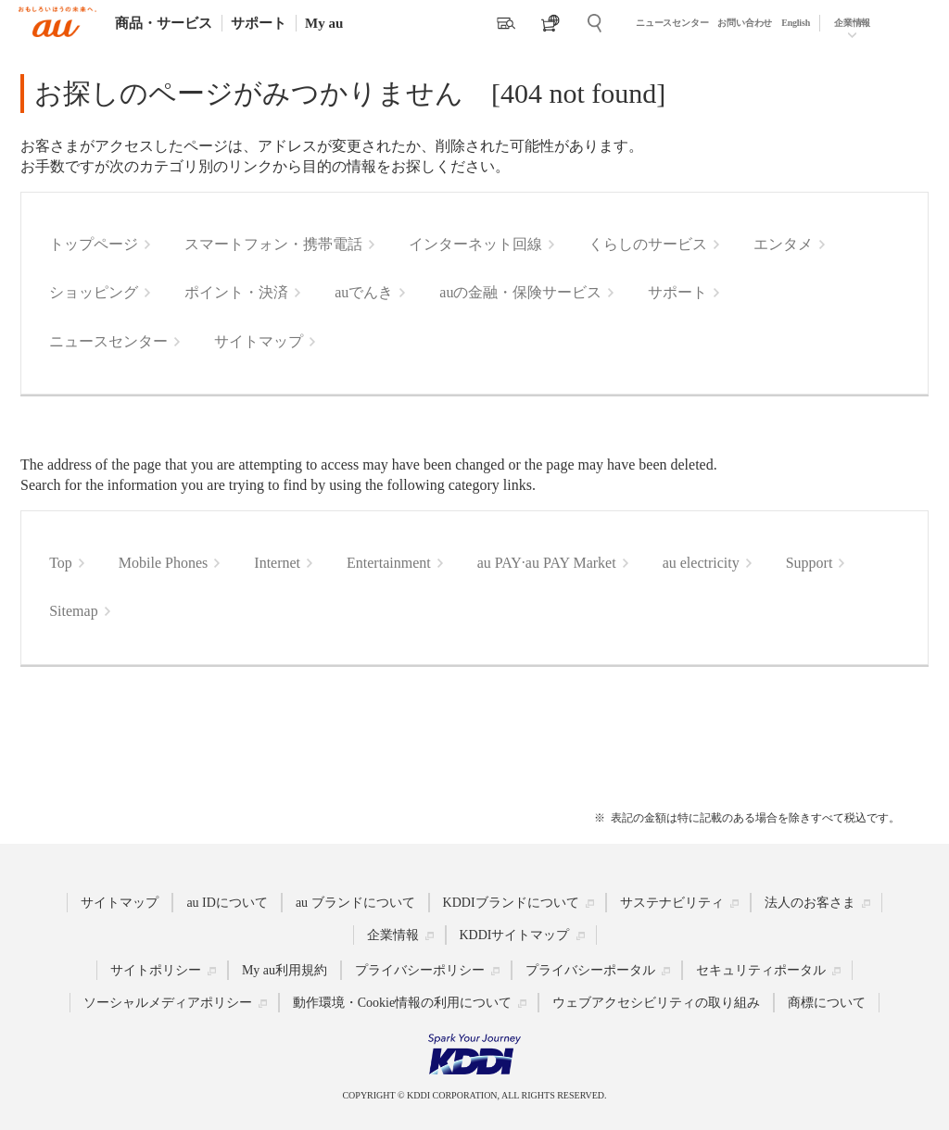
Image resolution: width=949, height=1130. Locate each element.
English (795, 23)
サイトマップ (258, 341)
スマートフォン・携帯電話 (273, 244)
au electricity (701, 563)
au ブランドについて (355, 903)
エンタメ (783, 244)
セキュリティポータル (761, 970)
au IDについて (227, 903)
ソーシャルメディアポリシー (167, 1003)
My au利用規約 (284, 970)
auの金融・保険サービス (520, 292)
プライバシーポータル (590, 970)
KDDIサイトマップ (515, 935)
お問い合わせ (744, 23)
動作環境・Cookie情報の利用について (402, 1003)
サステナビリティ (672, 903)
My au (324, 23)
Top (60, 563)
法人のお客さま (810, 903)
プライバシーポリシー (420, 970)
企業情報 (852, 23)
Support (809, 563)
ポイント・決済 (236, 292)
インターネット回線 (475, 244)
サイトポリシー (155, 970)
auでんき (364, 292)
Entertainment (389, 563)
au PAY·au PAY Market (546, 563)
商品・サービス (163, 23)
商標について (827, 1003)
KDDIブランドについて (511, 903)
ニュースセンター (672, 23)
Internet (277, 563)
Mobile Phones (163, 563)
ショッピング (93, 292)
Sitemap (73, 611)
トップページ (93, 244)
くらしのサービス (647, 244)
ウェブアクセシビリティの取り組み (656, 1003)
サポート (258, 23)
